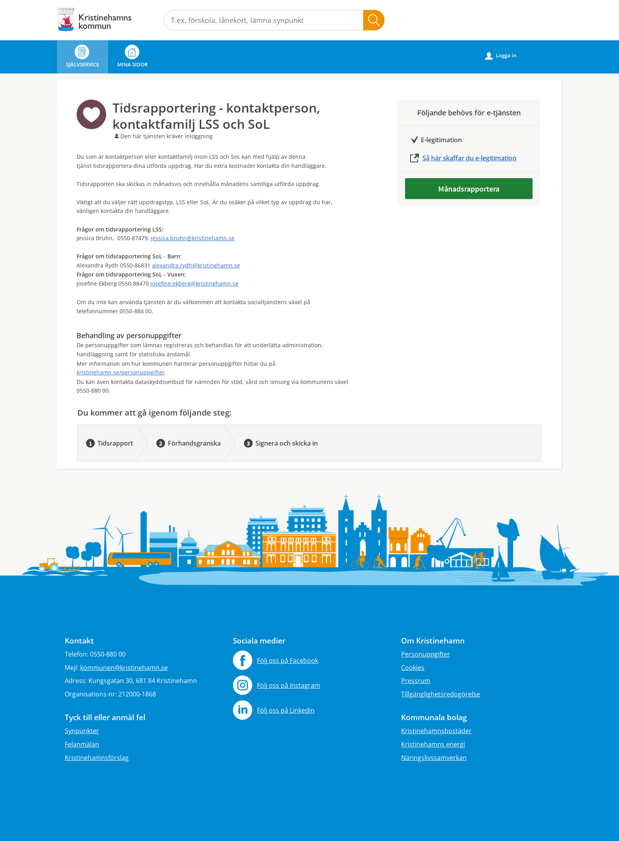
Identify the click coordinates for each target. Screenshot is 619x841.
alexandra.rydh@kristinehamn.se (196, 265)
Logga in (500, 56)
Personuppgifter (425, 654)
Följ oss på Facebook (287, 660)
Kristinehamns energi (433, 744)
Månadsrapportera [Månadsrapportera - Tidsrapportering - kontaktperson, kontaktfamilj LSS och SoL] (468, 189)
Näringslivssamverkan (434, 757)
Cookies (412, 667)
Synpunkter (82, 730)
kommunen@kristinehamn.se (124, 667)
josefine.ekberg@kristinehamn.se (194, 283)
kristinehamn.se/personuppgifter (121, 372)
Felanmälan (82, 744)
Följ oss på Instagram (288, 685)
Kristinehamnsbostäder (436, 730)
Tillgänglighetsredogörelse (440, 694)
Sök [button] (374, 20)
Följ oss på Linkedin (286, 710)
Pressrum (415, 680)
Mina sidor (132, 56)
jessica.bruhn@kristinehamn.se (192, 238)
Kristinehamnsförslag (97, 757)
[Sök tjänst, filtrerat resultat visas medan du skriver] (274, 20)
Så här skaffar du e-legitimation (469, 158)
